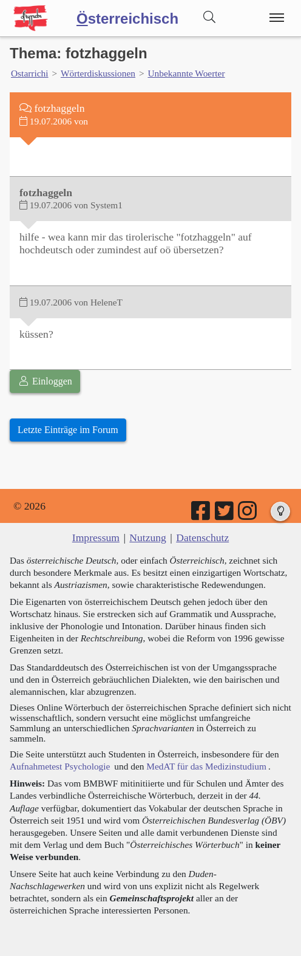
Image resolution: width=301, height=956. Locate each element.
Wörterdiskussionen (98, 73)
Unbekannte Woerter (186, 73)
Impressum (96, 537)
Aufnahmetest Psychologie (60, 766)
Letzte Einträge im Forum (68, 430)
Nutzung (147, 537)
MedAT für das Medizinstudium (206, 766)
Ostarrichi (30, 73)
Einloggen (45, 381)
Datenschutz (202, 537)
